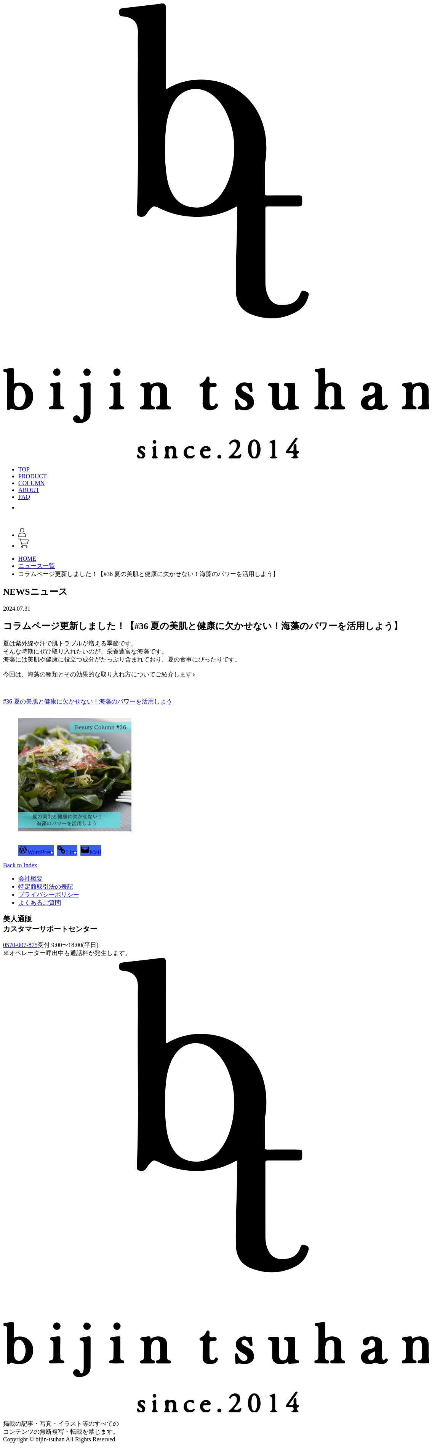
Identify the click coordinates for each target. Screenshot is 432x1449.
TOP (24, 469)
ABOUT (28, 490)
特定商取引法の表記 (45, 886)
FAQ (24, 497)
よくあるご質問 (39, 902)
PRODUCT (32, 476)
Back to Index (20, 865)
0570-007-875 (20, 945)
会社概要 (30, 878)
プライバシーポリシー (48, 894)
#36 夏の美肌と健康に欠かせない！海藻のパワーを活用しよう (87, 701)
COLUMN (31, 483)
